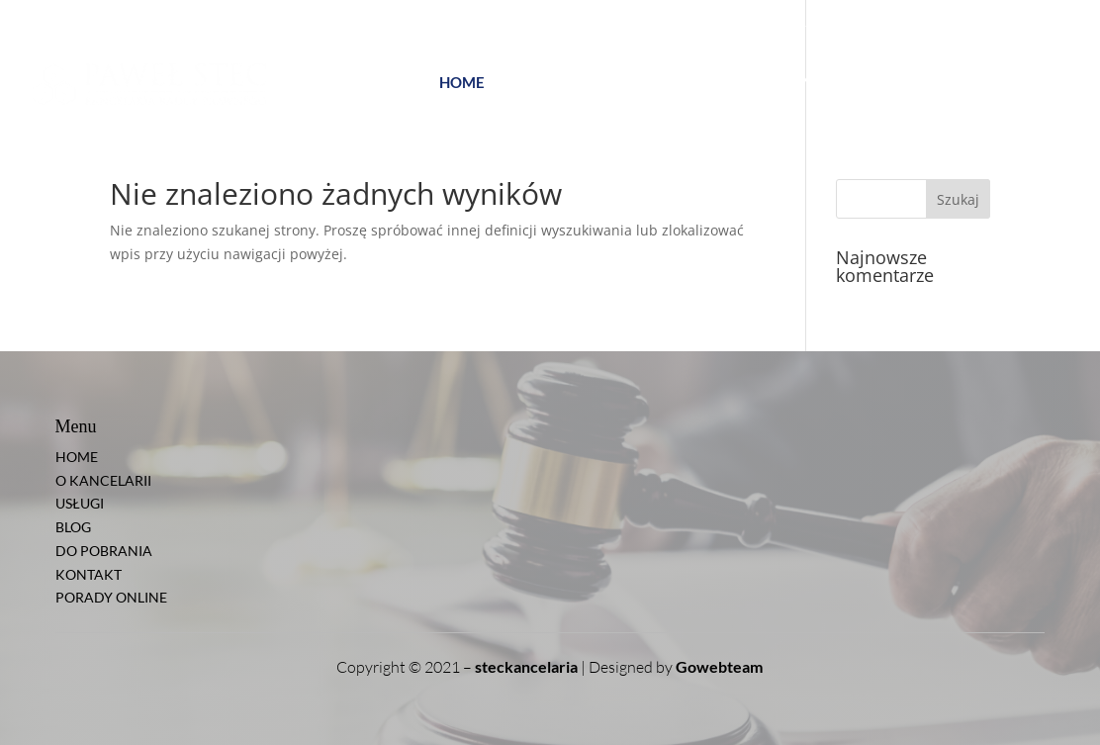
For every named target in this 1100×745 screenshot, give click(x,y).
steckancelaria (526, 666)
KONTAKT (875, 83)
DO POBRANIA (777, 83)
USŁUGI (637, 83)
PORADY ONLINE (994, 82)
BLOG (694, 83)
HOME (462, 83)
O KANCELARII (547, 83)
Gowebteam (719, 666)
